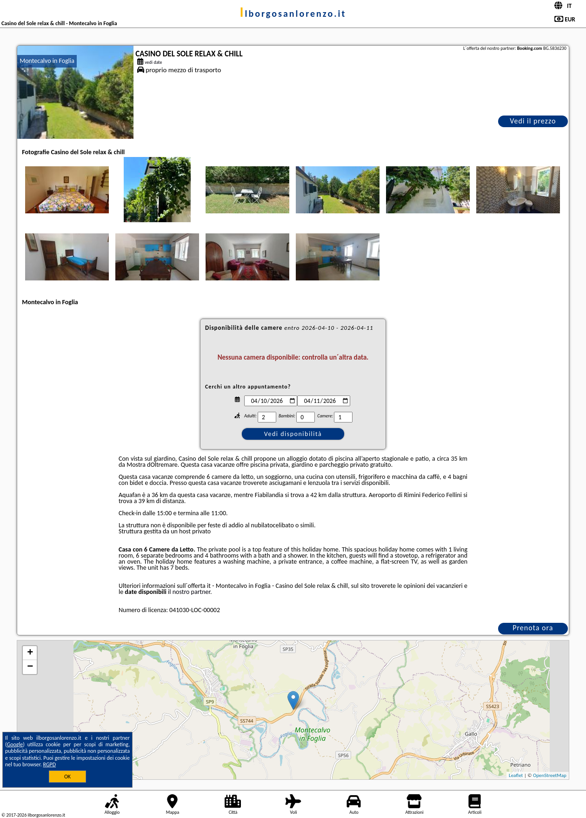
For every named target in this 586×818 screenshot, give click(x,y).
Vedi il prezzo (533, 120)
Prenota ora (533, 627)
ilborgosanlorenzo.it (293, 13)
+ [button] (30, 653)
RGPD (49, 764)
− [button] (30, 667)
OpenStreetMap (549, 775)
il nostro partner (189, 592)
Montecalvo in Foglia (47, 61)
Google (15, 744)
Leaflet (516, 775)
